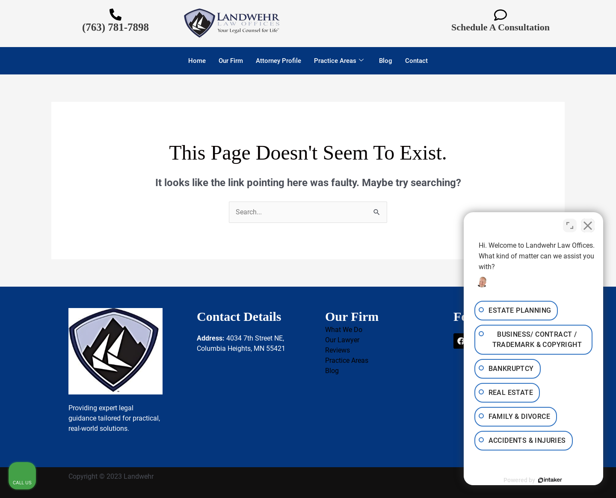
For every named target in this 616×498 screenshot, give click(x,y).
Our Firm (231, 61)
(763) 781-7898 (115, 27)
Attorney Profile (278, 61)
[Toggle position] (570, 224)
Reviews (337, 350)
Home (197, 61)
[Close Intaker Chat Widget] (588, 224)
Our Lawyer (342, 340)
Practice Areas (339, 61)
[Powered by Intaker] (543, 480)
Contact (416, 61)
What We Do (343, 330)
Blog (385, 61)
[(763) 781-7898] (115, 15)
